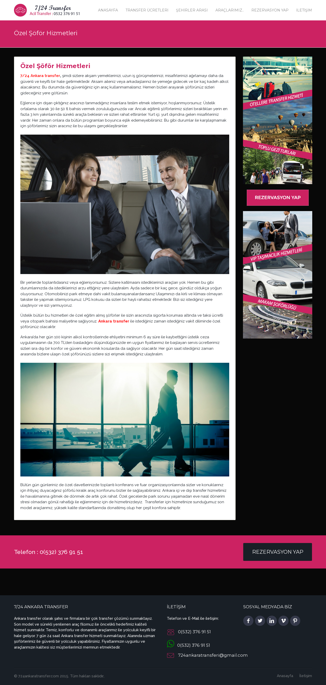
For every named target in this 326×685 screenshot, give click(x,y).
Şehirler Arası (192, 10)
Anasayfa (108, 10)
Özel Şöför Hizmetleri (55, 66)
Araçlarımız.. (229, 10)
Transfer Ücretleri (147, 10)
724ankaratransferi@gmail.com (213, 655)
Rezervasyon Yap (270, 10)
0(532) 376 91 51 (188, 645)
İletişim (304, 10)
